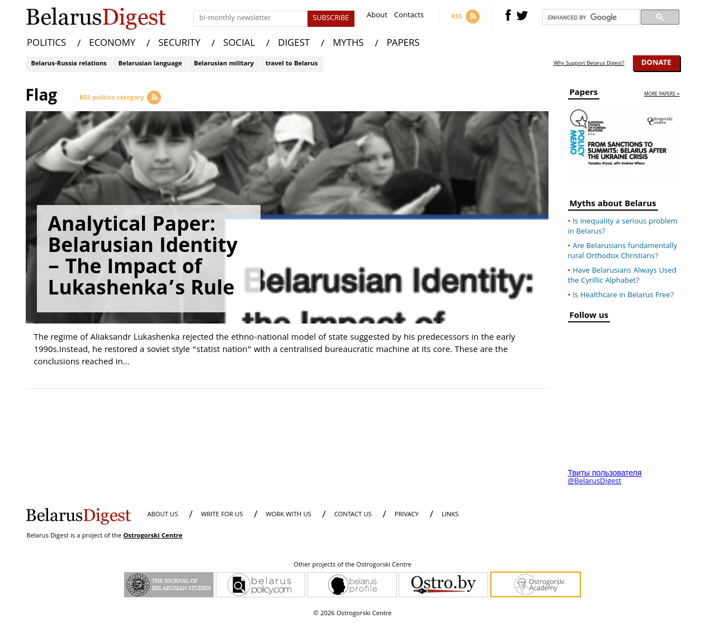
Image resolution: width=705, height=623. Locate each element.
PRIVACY (407, 515)
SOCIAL (239, 44)
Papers (584, 94)
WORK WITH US (288, 515)
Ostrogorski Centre (152, 536)
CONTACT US (353, 515)
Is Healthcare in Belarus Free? (623, 296)
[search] (590, 17)
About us (163, 515)
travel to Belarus (292, 64)
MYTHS (348, 44)
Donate (656, 63)
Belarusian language (150, 64)
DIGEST (294, 44)
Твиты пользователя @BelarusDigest (605, 478)
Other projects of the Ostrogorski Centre (352, 565)
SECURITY (179, 44)
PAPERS (403, 44)
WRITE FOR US (222, 515)
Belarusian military (224, 64)
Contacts (409, 16)
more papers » (661, 94)
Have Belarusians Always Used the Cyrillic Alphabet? (622, 276)
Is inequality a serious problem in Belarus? (623, 227)
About (377, 16)
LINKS (450, 515)
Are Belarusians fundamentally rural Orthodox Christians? (623, 251)
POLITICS (46, 44)
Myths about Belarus (613, 205)
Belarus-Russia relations (69, 64)
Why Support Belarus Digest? (588, 63)
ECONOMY (112, 44)
